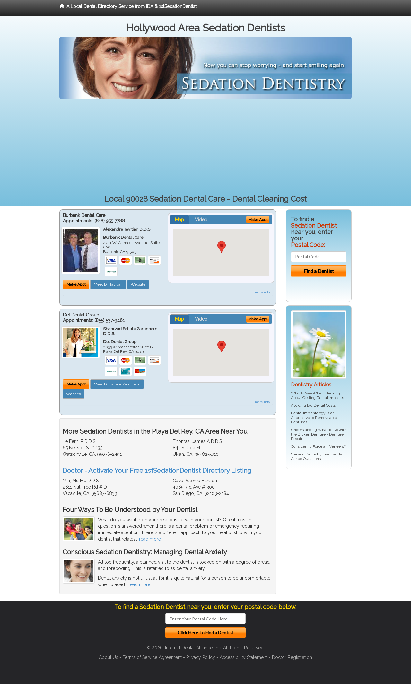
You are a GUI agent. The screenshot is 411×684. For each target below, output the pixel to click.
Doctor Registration (292, 657)
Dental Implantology (308, 413)
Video (201, 219)
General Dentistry (306, 454)
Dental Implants (330, 397)
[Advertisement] (205, 147)
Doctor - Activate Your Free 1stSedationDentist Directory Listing (157, 470)
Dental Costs (325, 405)
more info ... (264, 292)
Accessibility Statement (243, 657)
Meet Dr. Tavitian (108, 284)
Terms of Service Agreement (152, 657)
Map (179, 219)
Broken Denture (312, 434)
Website (138, 284)
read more (150, 538)
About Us (108, 657)
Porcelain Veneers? (329, 446)
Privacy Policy (200, 657)
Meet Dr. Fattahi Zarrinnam (117, 384)
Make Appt (76, 284)
